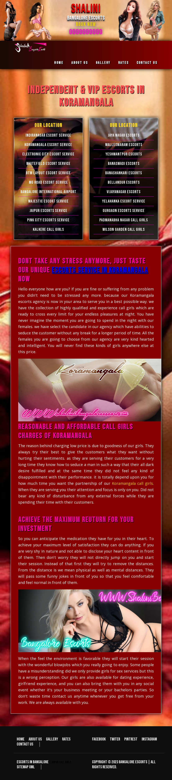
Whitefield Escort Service (48, 163)
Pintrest (130, 739)
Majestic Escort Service (48, 201)
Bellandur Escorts (124, 182)
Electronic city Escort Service (48, 154)
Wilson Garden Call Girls (124, 229)
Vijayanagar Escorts (124, 191)
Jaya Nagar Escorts (124, 135)
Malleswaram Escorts (123, 144)
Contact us (147, 63)
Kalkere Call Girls (48, 229)
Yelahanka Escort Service (123, 201)
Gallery (103, 63)
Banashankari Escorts (123, 173)
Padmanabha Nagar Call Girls (123, 220)
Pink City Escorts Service (48, 220)
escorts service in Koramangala (100, 270)
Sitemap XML (26, 767)
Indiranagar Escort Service (48, 135)
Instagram (149, 739)
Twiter (115, 739)
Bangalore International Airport (48, 191)
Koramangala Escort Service (48, 144)
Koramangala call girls (132, 483)
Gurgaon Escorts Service (124, 210)
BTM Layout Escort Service (48, 173)
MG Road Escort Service (48, 182)
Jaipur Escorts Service (48, 210)
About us (79, 63)
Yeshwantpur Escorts (123, 154)
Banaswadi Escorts (124, 163)
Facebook (99, 739)
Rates (123, 63)
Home (58, 63)
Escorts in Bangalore (33, 762)
